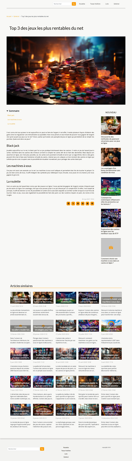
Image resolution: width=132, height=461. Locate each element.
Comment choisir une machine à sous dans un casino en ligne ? (110, 261)
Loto (107, 4)
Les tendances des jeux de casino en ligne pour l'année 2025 (43, 387)
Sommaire (14, 110)
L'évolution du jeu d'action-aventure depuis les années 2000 (20, 359)
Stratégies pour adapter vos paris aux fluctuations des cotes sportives (111, 359)
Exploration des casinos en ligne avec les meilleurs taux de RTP (110, 231)
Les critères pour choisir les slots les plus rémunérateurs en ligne (89, 359)
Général (116, 4)
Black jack (11, 115)
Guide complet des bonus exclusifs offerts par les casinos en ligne (20, 415)
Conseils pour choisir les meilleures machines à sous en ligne (111, 415)
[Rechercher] (62, 4)
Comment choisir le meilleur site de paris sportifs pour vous (88, 386)
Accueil (9, 16)
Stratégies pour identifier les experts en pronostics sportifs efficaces (88, 415)
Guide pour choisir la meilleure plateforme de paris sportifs (111, 386)
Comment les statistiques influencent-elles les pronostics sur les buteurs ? (110, 201)
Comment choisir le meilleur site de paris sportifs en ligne (66, 386)
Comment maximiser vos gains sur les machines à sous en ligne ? (88, 331)
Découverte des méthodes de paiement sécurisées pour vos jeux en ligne (110, 140)
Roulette (82, 4)
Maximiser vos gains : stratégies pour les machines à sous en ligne (43, 331)
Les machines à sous (15, 120)
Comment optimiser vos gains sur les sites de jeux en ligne (20, 386)
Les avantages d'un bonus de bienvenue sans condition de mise (110, 170)
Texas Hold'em (95, 4)
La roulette (11, 124)
